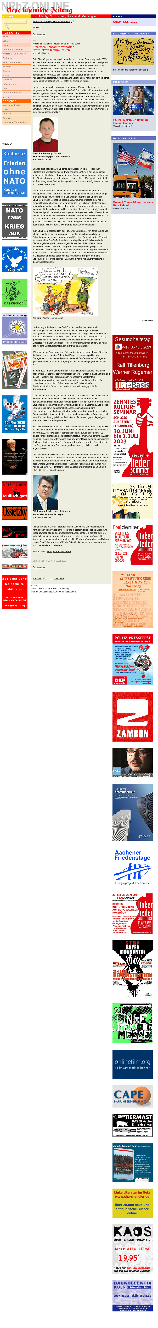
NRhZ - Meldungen (125, 22)
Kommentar (9, 67)
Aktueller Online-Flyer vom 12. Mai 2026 (51, 21)
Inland (6, 45)
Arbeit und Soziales (13, 49)
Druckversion (39, 34)
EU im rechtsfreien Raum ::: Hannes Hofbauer (130, 121)
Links (5, 109)
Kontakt (7, 118)
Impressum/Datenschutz (15, 122)
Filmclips (7, 80)
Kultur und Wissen (12, 93)
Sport (5, 88)
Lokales (7, 41)
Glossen (7, 71)
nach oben (59, 578)
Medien (6, 75)
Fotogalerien (9, 84)
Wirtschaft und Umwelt (14, 54)
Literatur (7, 97)
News (5, 37)
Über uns (7, 114)
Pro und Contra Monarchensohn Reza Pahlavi (133, 204)
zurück (36, 28)
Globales (7, 58)
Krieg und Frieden (12, 62)
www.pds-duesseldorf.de (59, 551)
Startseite (37, 578)
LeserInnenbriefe (11, 105)
